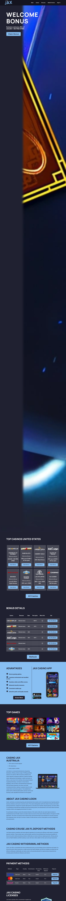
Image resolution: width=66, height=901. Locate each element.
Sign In (58, 2)
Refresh (33, 657)
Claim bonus (13, 34)
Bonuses (43, 2)
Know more (19, 697)
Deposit (55, 874)
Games (37, 2)
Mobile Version (51, 2)
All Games (33, 745)
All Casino (33, 596)
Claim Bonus (13, 564)
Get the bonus (52, 620)
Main (32, 2)
